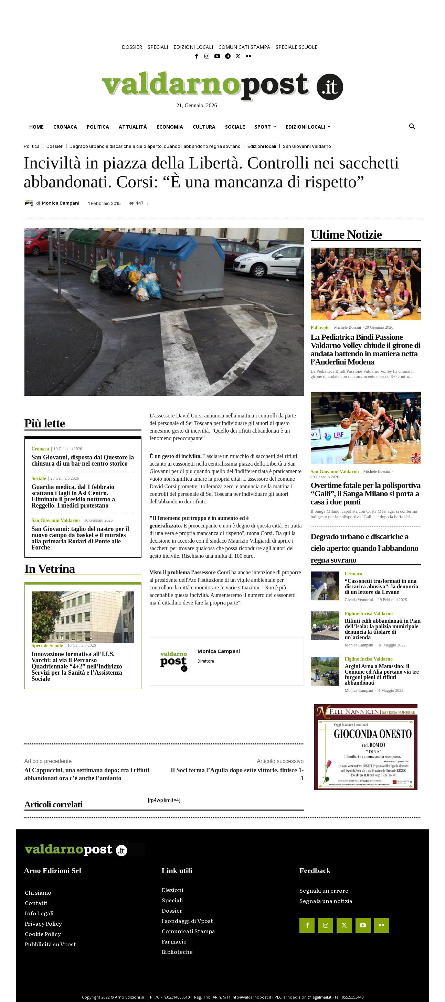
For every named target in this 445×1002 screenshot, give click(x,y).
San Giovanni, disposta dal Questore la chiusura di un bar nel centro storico (83, 460)
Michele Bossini (347, 327)
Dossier (54, 146)
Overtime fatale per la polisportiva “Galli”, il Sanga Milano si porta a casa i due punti (366, 493)
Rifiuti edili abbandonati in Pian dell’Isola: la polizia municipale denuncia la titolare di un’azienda (383, 629)
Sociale (39, 478)
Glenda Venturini (359, 599)
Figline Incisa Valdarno (369, 613)
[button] (412, 127)
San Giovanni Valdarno (307, 146)
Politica (32, 146)
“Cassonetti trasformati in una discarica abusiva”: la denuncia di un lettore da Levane (381, 586)
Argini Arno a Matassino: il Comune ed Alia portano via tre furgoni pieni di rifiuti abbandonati (382, 674)
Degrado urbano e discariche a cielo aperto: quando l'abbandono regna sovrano (155, 146)
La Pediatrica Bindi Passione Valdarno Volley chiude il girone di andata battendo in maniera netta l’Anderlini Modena (366, 349)
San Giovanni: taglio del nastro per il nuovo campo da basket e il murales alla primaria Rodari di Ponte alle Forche (80, 538)
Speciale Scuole (47, 645)
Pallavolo (320, 327)
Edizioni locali (261, 146)
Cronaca (40, 449)
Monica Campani (61, 203)
